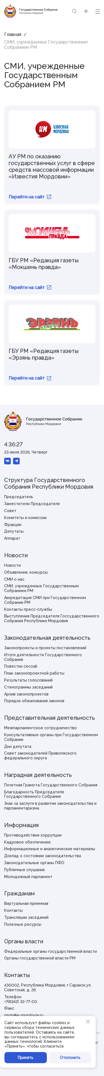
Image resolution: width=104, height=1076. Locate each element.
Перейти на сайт (30, 197)
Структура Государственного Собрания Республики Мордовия (48, 483)
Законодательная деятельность (47, 637)
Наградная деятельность (38, 775)
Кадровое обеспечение (27, 842)
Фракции (12, 524)
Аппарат (12, 538)
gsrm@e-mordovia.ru (23, 1015)
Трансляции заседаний (26, 917)
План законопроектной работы (34, 673)
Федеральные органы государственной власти (50, 951)
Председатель (18, 497)
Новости (16, 555)
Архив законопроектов (26, 694)
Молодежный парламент (28, 876)
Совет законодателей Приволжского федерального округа (40, 755)
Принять (25, 1057)
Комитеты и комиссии (25, 517)
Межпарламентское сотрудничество (40, 728)
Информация (21, 825)
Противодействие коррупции (33, 835)
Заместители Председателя (32, 503)
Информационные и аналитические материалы (49, 849)
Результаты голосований (28, 680)
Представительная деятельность (49, 717)
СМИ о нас (14, 579)
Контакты (13, 910)
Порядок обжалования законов (34, 701)
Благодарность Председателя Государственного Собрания (34, 794)
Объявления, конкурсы (26, 572)
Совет (10, 510)
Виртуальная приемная (26, 903)
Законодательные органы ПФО (34, 863)
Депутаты (14, 531)
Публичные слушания (24, 869)
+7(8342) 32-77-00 (20, 1001)
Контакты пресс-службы (28, 609)
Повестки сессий (20, 666)
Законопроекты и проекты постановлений (45, 648)
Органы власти (23, 941)
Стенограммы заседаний (28, 687)
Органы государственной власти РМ (39, 958)
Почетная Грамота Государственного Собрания (50, 785)
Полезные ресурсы (22, 924)
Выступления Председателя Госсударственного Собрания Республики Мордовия (51, 618)
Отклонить (70, 1057)
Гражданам (19, 893)
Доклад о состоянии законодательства (42, 856)
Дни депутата (17, 746)
